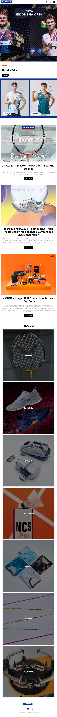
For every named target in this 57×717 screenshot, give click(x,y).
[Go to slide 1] (5, 61)
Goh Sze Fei (36, 114)
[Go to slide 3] (28, 61)
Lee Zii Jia (7, 114)
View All (5, 75)
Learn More (28, 178)
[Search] (50, 2)
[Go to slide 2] (17, 61)
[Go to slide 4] (39, 61)
